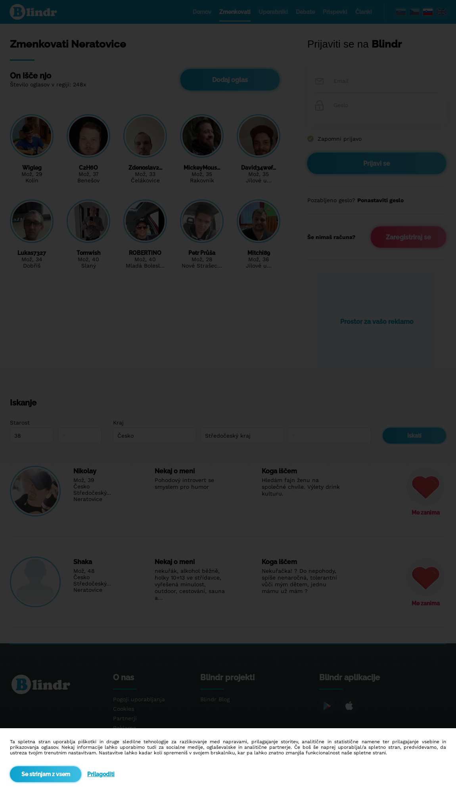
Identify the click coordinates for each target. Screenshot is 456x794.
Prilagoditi (101, 774)
